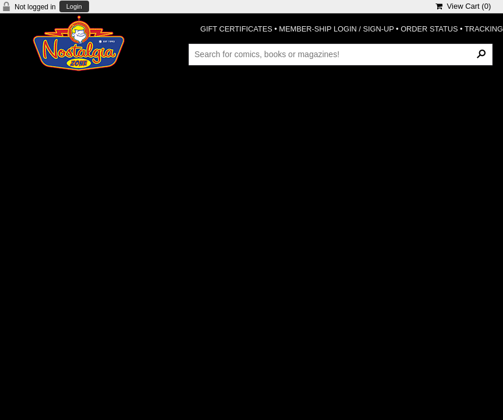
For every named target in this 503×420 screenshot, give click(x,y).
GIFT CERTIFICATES (236, 28)
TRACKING (484, 28)
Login (74, 7)
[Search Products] (340, 54)
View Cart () (463, 6)
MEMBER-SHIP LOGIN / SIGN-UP (336, 28)
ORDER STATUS (429, 28)
